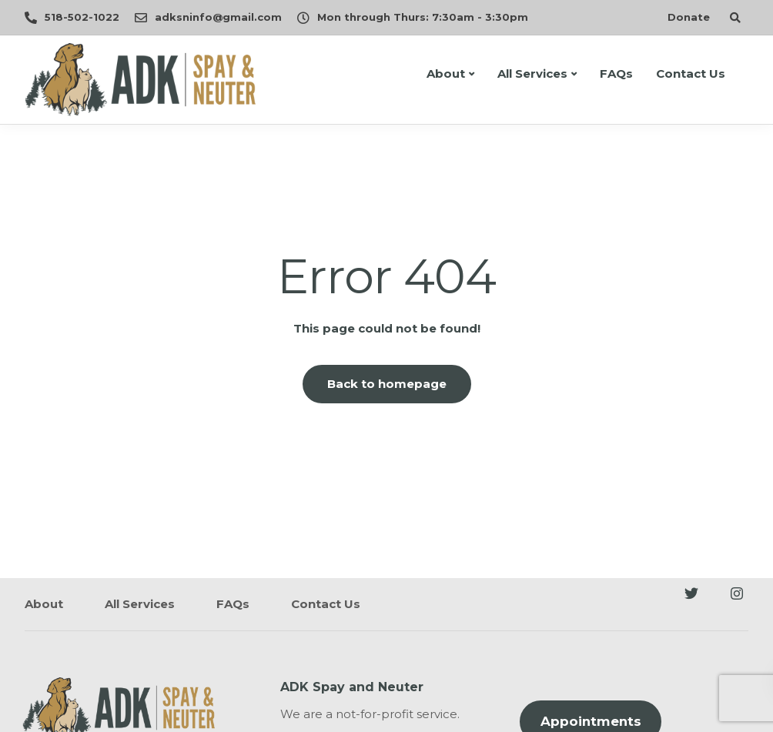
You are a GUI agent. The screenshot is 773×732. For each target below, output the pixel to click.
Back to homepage (387, 383)
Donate (689, 17)
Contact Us (690, 73)
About (446, 73)
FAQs (616, 73)
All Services (532, 73)
